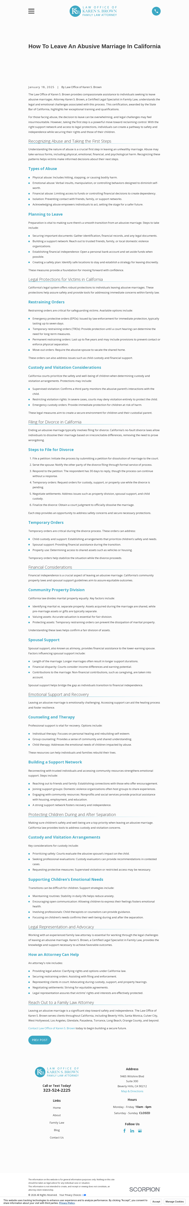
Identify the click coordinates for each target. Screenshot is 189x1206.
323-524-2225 (56, 1090)
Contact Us (57, 1137)
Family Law (57, 1122)
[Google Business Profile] (140, 1131)
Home (57, 1108)
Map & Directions (132, 1091)
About (57, 1115)
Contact (51, 1028)
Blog (57, 1130)
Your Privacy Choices (72, 1194)
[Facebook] (124, 1131)
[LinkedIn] (132, 1131)
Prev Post (40, 1040)
